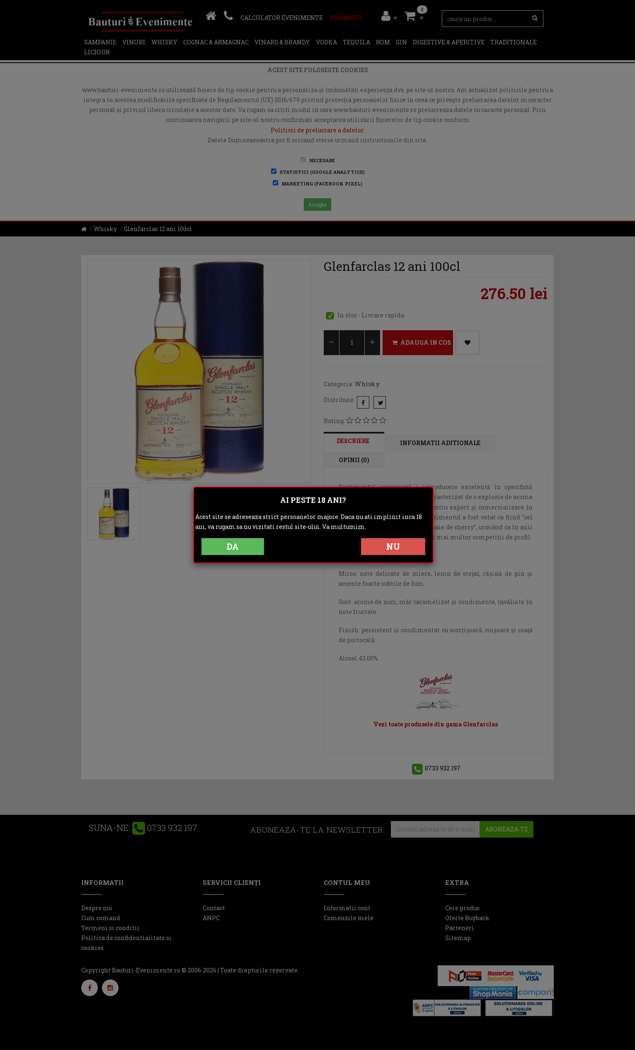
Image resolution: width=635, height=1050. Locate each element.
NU (393, 546)
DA (233, 546)
